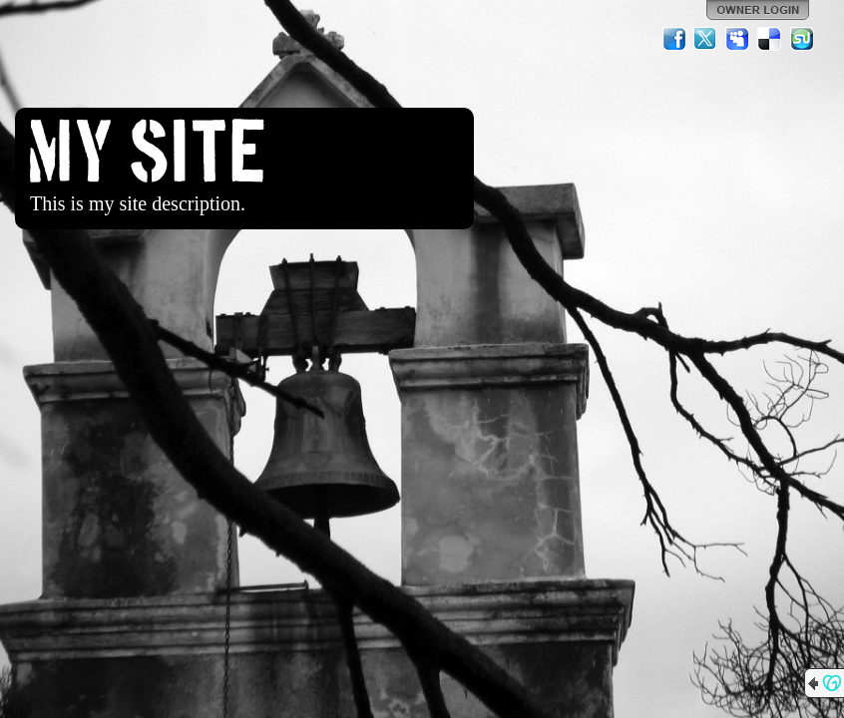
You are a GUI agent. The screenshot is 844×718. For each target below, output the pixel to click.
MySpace (738, 39)
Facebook (674, 39)
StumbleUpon (802, 39)
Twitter (706, 39)
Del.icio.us (770, 39)
